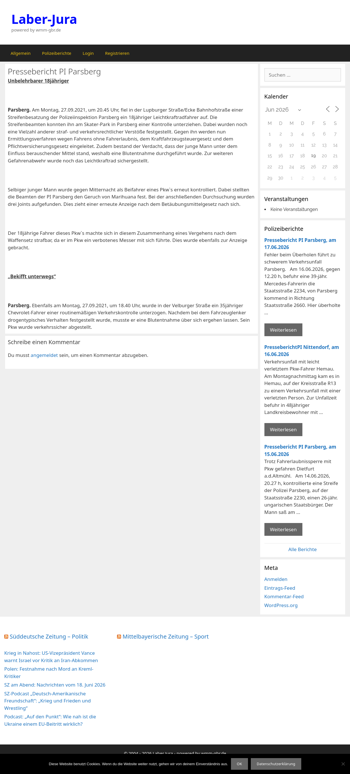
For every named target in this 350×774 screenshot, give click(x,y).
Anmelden (276, 579)
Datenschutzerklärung (276, 763)
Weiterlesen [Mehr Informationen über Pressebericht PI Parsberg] (283, 330)
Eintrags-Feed (279, 588)
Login (88, 53)
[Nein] (343, 764)
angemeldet (44, 355)
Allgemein (21, 53)
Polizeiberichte (56, 53)
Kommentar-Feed (284, 596)
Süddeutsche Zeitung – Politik (49, 636)
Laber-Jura (44, 19)
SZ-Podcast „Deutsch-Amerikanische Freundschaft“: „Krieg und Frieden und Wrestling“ (47, 700)
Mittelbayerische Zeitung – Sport (166, 636)
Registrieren (117, 53)
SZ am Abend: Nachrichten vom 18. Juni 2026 (54, 684)
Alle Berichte (302, 549)
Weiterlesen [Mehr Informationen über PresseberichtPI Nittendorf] (283, 429)
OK (239, 763)
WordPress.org (281, 605)
